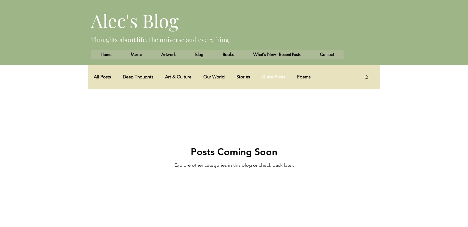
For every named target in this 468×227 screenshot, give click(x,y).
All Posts (102, 77)
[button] (367, 78)
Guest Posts (273, 77)
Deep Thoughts (138, 77)
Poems (303, 77)
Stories (243, 77)
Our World (213, 77)
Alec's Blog (135, 20)
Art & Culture (178, 77)
